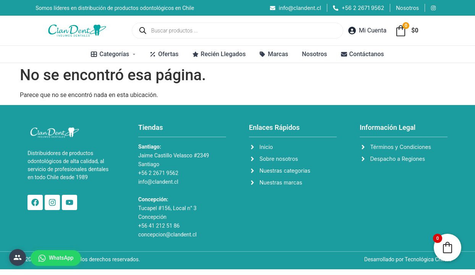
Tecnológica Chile (426, 259)
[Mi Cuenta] (367, 30)
